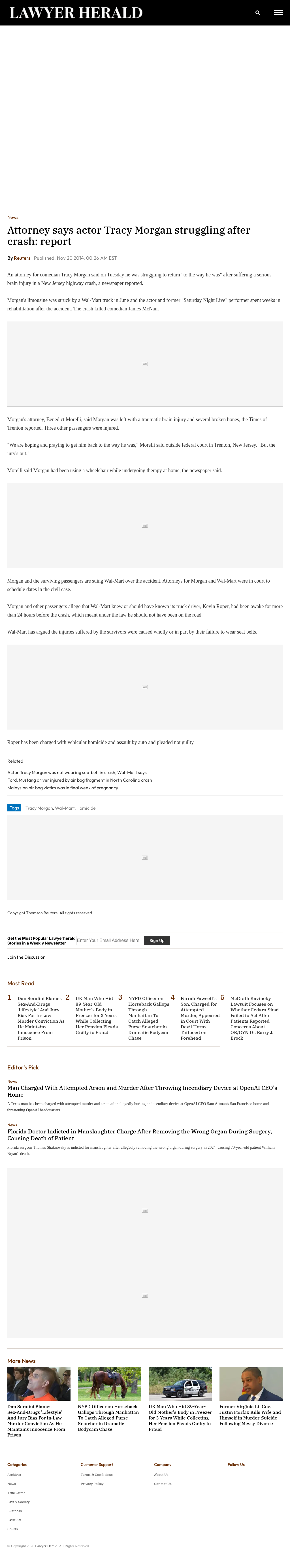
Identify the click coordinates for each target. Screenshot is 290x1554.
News (12, 217)
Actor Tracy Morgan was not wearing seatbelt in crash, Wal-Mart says (77, 772)
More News (21, 1360)
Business (14, 1511)
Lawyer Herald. (46, 1546)
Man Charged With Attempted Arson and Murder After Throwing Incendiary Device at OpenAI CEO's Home (142, 1091)
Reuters (22, 258)
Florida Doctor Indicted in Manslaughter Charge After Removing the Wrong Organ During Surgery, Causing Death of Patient (139, 1134)
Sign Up (157, 940)
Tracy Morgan (39, 808)
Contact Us (163, 1483)
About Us (161, 1474)
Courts (12, 1529)
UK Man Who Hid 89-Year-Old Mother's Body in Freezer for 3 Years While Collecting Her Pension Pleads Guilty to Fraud (97, 1015)
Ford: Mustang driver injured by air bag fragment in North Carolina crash (79, 780)
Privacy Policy (92, 1483)
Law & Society (18, 1502)
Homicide (86, 808)
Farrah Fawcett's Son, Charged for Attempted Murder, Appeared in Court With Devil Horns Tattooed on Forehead (200, 1018)
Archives (14, 1474)
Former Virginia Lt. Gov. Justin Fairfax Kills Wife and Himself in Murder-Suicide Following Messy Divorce (250, 1415)
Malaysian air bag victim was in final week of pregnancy (62, 787)
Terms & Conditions (97, 1474)
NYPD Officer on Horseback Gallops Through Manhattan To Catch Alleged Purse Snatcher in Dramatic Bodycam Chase (149, 1018)
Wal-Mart (64, 808)
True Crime (16, 1493)
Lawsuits (14, 1520)
